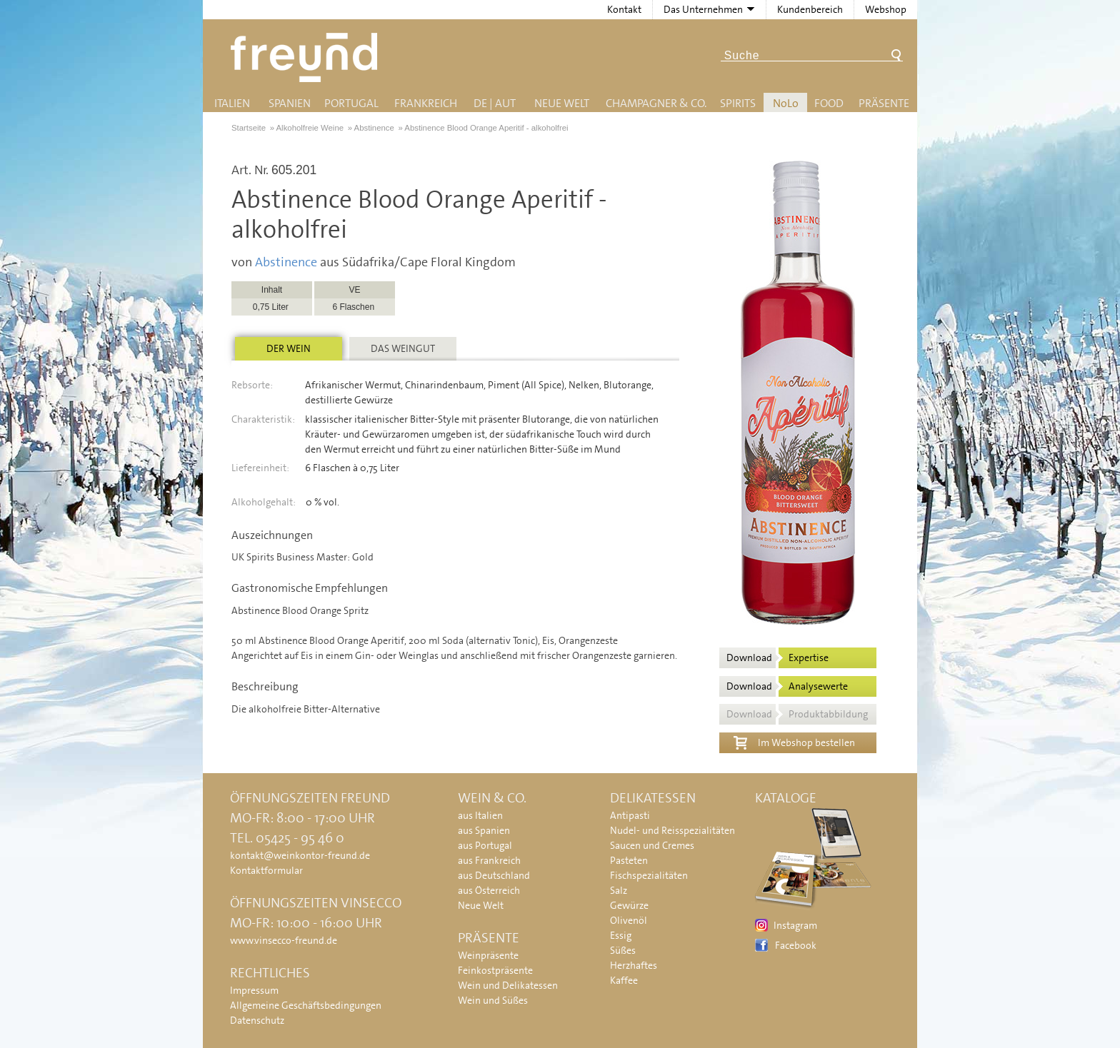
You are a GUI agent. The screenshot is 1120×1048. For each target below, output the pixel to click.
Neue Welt (561, 103)
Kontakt (624, 9)
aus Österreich (489, 890)
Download (777, 657)
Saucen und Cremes (652, 845)
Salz (618, 890)
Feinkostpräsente (495, 970)
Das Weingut (403, 348)
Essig (620, 935)
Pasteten (629, 860)
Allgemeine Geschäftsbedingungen (305, 1005)
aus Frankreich (489, 860)
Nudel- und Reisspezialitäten (672, 830)
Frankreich (425, 103)
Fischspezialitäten (649, 875)
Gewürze (629, 905)
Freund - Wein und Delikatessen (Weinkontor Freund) (306, 57)
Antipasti (630, 815)
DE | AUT (495, 103)
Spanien (290, 103)
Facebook (795, 945)
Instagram (795, 925)
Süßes (623, 950)
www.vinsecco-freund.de (283, 940)
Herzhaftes (633, 965)
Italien (232, 103)
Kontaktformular (266, 870)
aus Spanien (484, 830)
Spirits (738, 103)
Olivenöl (628, 920)
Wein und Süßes (493, 1000)
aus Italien (480, 815)
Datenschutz (257, 1020)
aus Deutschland (494, 875)
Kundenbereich (810, 9)
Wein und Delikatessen (508, 985)
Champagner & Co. (656, 103)
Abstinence (286, 262)
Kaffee (624, 980)
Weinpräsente (488, 955)
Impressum (254, 990)
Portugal (351, 103)
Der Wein (288, 348)
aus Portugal (485, 845)
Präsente (884, 103)
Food (829, 103)
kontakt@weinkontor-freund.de (300, 855)
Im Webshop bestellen (794, 741)
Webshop (885, 9)
